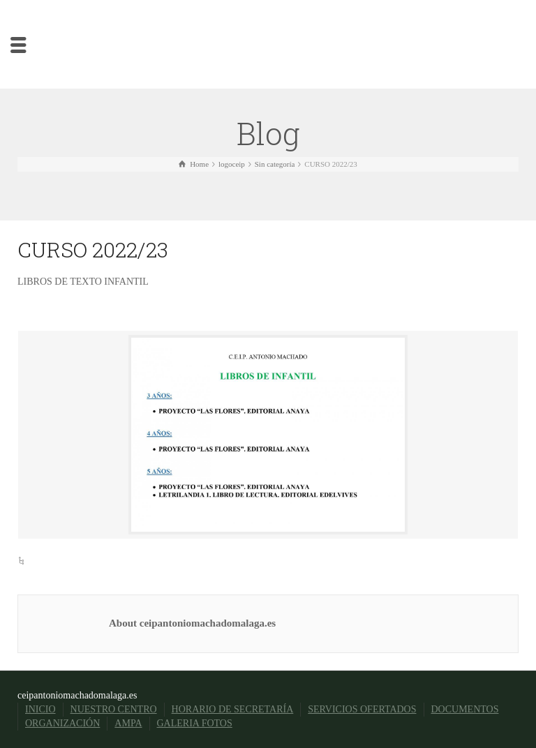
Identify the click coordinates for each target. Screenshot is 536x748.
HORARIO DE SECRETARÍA (233, 709)
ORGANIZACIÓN (62, 723)
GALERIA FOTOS (194, 723)
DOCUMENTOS (465, 709)
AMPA (128, 723)
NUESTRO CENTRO (113, 709)
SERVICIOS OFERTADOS (362, 709)
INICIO (40, 709)
